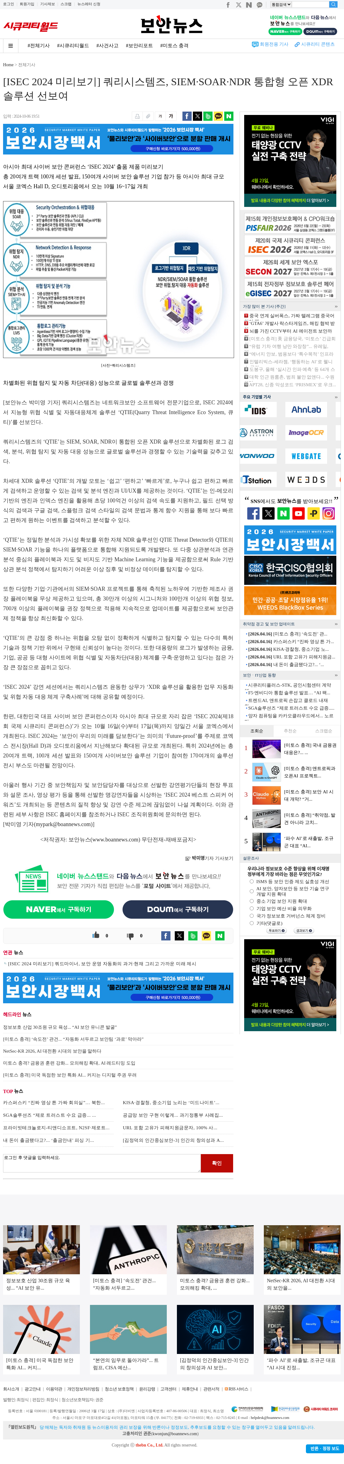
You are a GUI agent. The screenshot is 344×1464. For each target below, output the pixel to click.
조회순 (256, 731)
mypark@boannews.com (63, 824)
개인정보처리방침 (83, 1389)
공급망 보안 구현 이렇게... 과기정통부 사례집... (173, 1115)
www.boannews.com (115, 840)
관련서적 (211, 1389)
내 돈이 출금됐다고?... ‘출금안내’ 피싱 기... (48, 1140)
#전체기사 (39, 45)
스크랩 (66, 4)
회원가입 (27, 4)
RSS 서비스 (238, 1389)
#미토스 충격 (174, 45)
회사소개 (11, 1389)
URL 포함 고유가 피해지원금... (291, 656)
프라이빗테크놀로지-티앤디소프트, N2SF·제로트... (56, 1127)
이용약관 (54, 1389)
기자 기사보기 (209, 858)
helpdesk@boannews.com (270, 1418)
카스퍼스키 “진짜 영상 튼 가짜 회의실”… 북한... (54, 1102)
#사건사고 (107, 45)
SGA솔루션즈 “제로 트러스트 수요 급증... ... (49, 1115)
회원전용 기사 (274, 44)
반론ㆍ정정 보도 (325, 1449)
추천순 (290, 731)
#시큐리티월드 (73, 45)
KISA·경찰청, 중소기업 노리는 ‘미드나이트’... (171, 1102)
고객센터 (168, 1389)
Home (8, 65)
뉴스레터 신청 (88, 4)
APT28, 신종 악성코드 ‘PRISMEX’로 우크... (292, 384)
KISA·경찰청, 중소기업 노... (288, 649)
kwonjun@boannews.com (174, 1434)
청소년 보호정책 (119, 1389)
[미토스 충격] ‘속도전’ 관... (287, 633)
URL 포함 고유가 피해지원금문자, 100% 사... (170, 1127)
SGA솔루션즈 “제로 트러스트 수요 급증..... (291, 708)
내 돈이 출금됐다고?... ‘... (286, 664)
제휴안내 (190, 1389)
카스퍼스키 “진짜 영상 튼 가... (291, 641)
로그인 (8, 4)
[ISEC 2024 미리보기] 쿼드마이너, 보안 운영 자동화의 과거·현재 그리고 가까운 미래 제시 (102, 963)
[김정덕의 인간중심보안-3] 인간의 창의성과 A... (173, 1140)
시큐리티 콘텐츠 (318, 44)
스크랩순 (323, 731)
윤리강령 (147, 1389)
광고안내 (33, 1389)
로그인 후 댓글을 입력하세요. (102, 1163)
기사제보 (47, 4)
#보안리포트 (139, 45)
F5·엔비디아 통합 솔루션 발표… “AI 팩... (289, 692)
